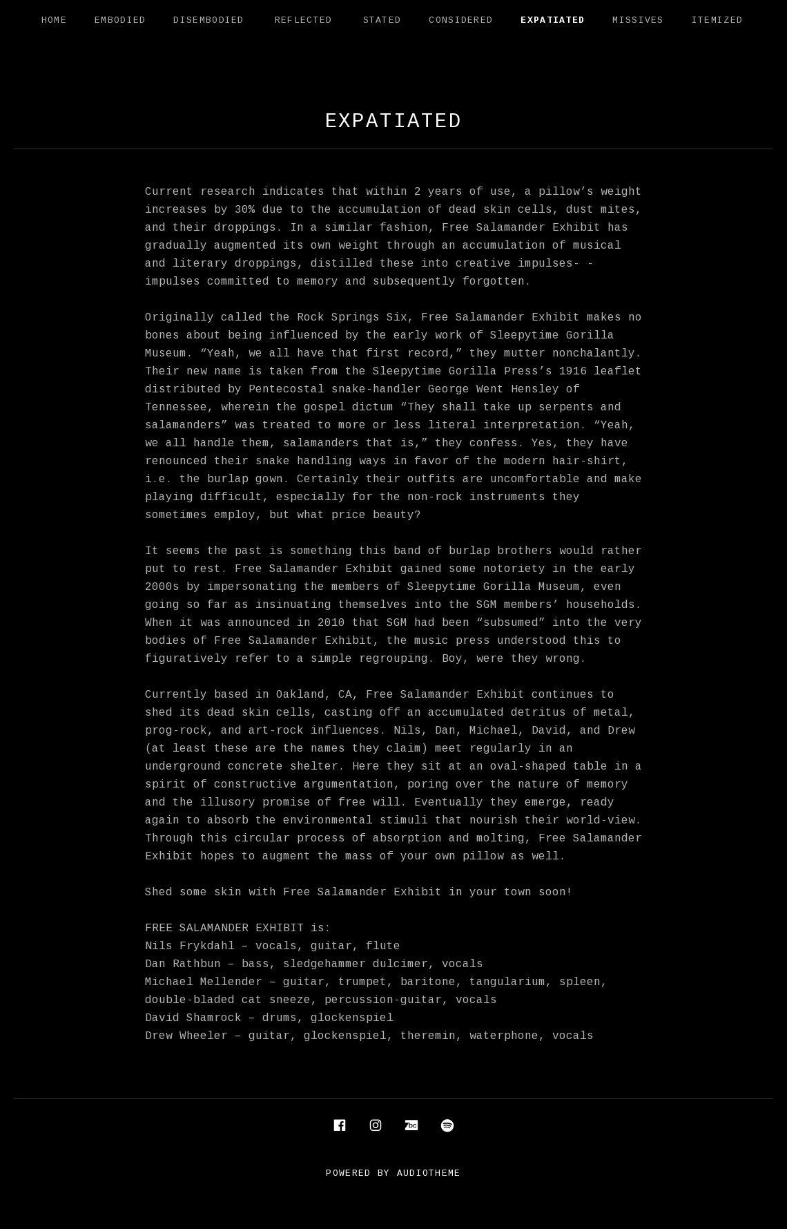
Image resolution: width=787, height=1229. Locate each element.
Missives (637, 20)
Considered (461, 20)
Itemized (717, 20)
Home (54, 20)
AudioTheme (429, 1173)
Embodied (120, 20)
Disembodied (208, 20)
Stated (382, 20)
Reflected (304, 20)
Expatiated (553, 21)
